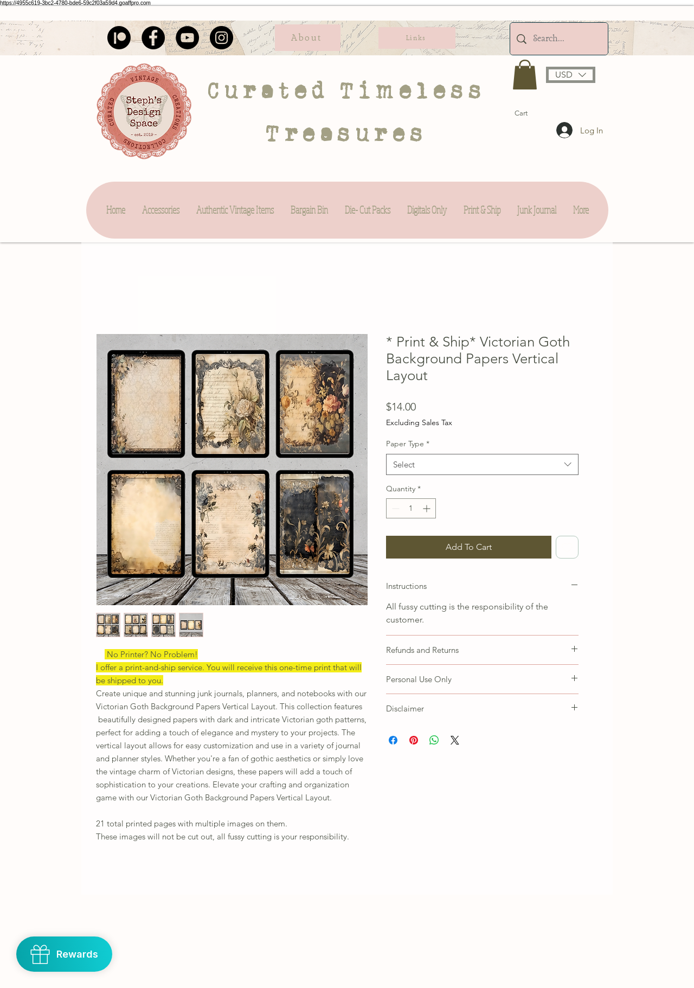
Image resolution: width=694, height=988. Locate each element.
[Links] (416, 38)
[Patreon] (119, 37)
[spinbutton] (411, 508)
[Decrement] (394, 508)
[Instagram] (221, 37)
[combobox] (482, 464)
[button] (524, 74)
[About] (307, 37)
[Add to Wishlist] (567, 547)
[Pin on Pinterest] (413, 740)
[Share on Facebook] (393, 740)
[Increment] (427, 508)
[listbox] (570, 75)
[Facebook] (153, 37)
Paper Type (407, 443)
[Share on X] (454, 740)
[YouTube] (187, 37)
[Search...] (559, 39)
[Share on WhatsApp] (434, 740)
